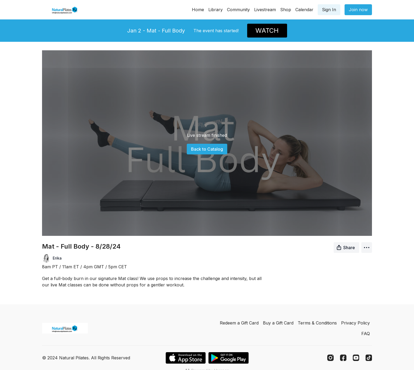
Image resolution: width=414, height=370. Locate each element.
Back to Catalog (207, 149)
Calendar (304, 9)
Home (198, 9)
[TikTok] (369, 358)
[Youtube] (356, 358)
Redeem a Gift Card (239, 323)
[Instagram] (330, 358)
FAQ (365, 333)
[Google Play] (228, 358)
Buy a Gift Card (278, 323)
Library (215, 9)
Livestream (265, 9)
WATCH (267, 30)
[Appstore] (185, 358)
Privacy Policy (355, 323)
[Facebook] (343, 358)
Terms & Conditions (317, 323)
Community (238, 9)
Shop (285, 9)
